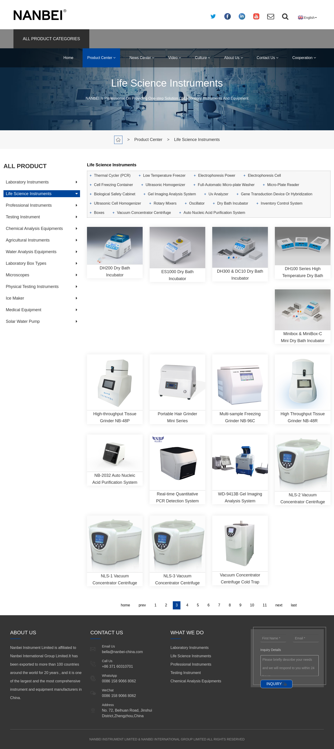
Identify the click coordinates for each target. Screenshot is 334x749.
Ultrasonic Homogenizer (165, 185)
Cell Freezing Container (113, 185)
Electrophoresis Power (216, 175)
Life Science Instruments (197, 139)
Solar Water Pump (23, 321)
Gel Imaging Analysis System (172, 194)
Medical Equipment (23, 309)
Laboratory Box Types (26, 263)
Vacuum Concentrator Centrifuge (144, 213)
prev (142, 605)
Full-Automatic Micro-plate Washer (226, 185)
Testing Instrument (23, 217)
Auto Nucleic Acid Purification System (214, 213)
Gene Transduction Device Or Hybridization (276, 194)
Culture (202, 58)
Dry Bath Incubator (232, 203)
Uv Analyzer (218, 194)
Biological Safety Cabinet (114, 194)
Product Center (101, 58)
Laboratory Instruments (27, 182)
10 (252, 605)
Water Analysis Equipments (31, 251)
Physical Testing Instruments (32, 286)
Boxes (99, 213)
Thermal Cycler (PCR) (112, 175)
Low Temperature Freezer (164, 175)
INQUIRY (274, 684)
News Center (141, 58)
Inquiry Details (270, 650)
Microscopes (17, 275)
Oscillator (197, 203)
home (125, 605)
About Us (233, 58)
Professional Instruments (29, 205)
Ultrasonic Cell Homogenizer (117, 203)
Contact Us (268, 58)
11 (265, 605)
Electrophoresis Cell (264, 175)
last (294, 605)
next (278, 605)
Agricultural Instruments (28, 240)
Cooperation (304, 58)
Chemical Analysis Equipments (34, 228)
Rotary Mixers (165, 203)
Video (174, 58)
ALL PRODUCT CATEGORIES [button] (51, 38)
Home (69, 58)
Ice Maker (15, 298)
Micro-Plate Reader (283, 185)
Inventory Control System (281, 203)
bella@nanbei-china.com (122, 652)
